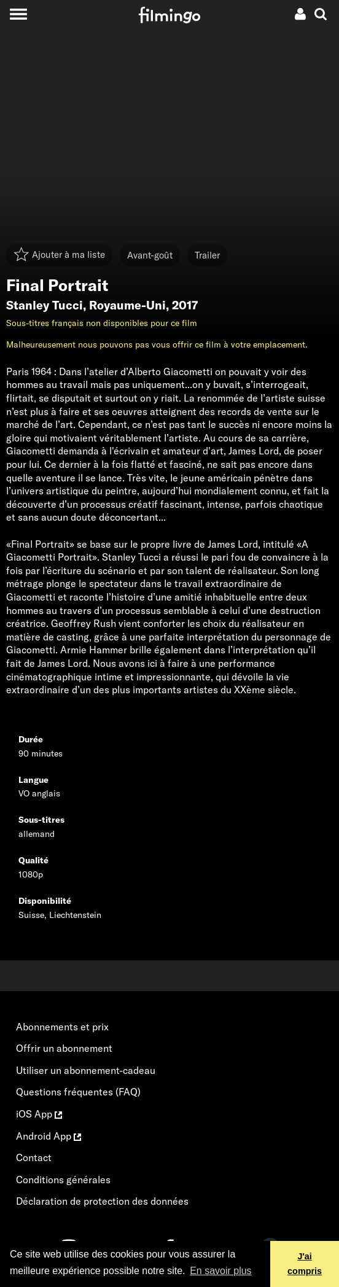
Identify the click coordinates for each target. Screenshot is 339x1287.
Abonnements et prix (62, 1027)
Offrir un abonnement (64, 1048)
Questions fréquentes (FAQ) (78, 1092)
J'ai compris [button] (304, 1263)
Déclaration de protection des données (102, 1201)
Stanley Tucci (44, 305)
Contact (34, 1157)
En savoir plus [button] (221, 1271)
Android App (48, 1136)
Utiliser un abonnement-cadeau (85, 1070)
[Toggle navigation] (18, 14)
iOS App (39, 1114)
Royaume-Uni (127, 305)
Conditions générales (63, 1179)
